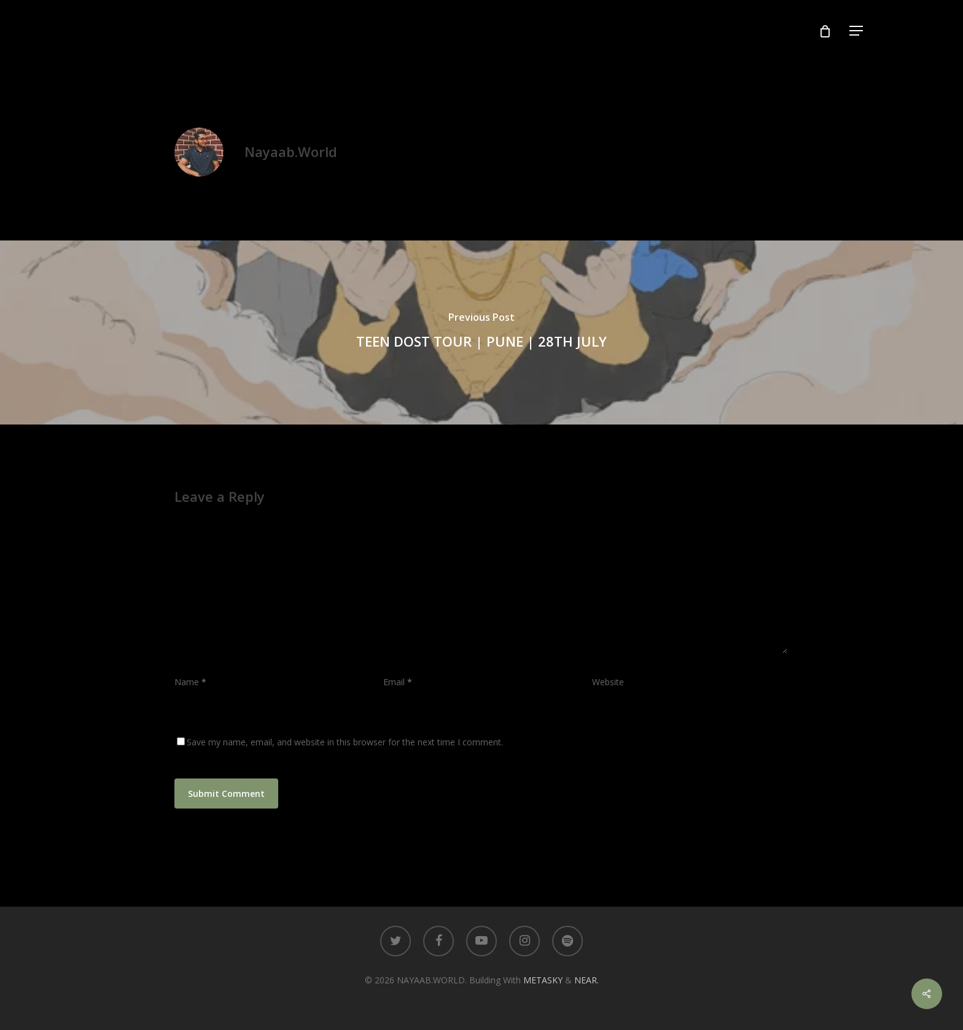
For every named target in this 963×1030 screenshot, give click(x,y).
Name (190, 682)
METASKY (544, 980)
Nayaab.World (290, 151)
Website (608, 682)
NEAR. (586, 980)
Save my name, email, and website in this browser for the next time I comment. (345, 742)
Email (397, 682)
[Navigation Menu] (856, 31)
